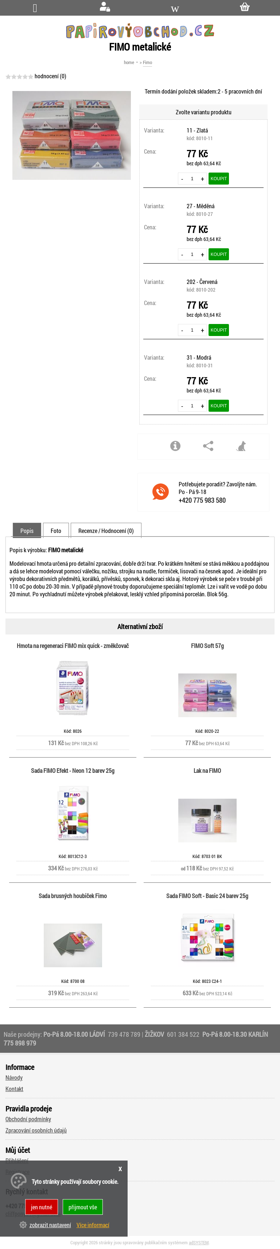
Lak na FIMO (207, 770)
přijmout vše (83, 1207)
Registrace (17, 1171)
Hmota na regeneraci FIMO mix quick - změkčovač (73, 645)
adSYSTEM (199, 1242)
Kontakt (14, 1088)
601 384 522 (184, 1034)
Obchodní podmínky (28, 1119)
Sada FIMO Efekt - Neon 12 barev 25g (72, 770)
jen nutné (41, 1207)
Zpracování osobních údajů (36, 1130)
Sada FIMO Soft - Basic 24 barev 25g (207, 896)
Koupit (219, 178)
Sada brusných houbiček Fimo (73, 896)
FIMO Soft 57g (207, 645)
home (129, 62)
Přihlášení (16, 1160)
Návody (14, 1077)
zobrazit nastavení (50, 1225)
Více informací (93, 1225)
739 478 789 (124, 1034)
